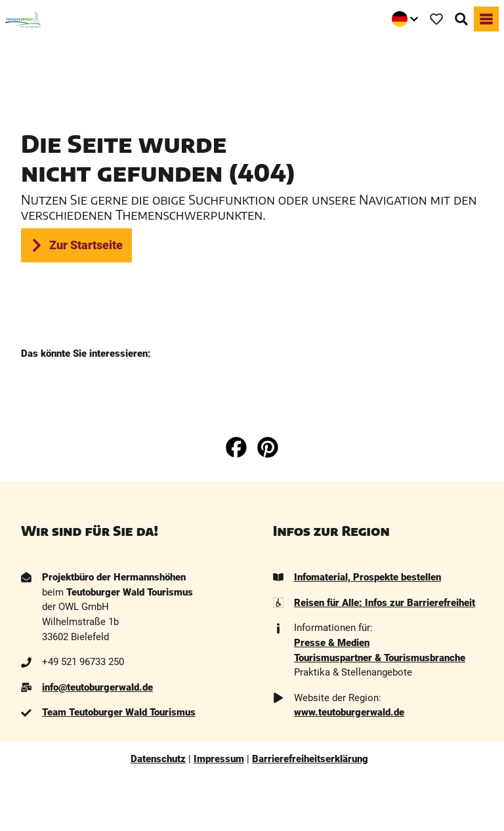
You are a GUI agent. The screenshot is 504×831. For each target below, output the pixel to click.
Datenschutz (158, 759)
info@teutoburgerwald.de (97, 687)
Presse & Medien (331, 643)
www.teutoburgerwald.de (349, 713)
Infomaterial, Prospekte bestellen (367, 577)
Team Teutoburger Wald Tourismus (119, 713)
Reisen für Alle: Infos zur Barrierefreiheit (384, 603)
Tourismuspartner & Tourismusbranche (379, 658)
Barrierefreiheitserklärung (310, 759)
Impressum (219, 759)
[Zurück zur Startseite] (23, 19)
